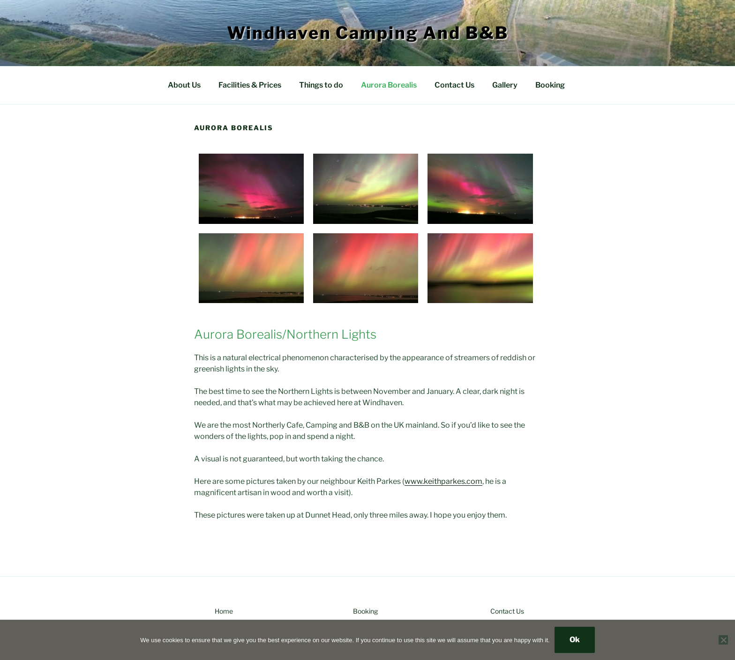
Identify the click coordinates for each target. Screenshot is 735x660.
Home (224, 611)
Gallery (505, 85)
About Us (184, 85)
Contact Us (454, 85)
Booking (550, 85)
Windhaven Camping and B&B (368, 32)
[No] (723, 640)
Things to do (321, 85)
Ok (575, 639)
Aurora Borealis (389, 85)
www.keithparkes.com (443, 481)
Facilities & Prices (249, 85)
